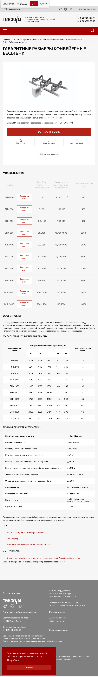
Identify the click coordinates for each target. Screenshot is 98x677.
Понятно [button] (29, 667)
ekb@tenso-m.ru (56, 621)
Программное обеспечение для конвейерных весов (30, 544)
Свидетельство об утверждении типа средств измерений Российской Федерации (43, 558)
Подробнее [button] (13, 660)
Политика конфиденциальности (19, 612)
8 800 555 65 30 (12, 620)
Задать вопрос (49, 141)
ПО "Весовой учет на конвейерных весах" (25, 532)
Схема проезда (57, 612)
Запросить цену (24, 197)
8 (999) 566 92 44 (12, 630)
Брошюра (20, 141)
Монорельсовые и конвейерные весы (47, 39)
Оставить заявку (11, 9)
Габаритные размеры (49, 154)
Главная (6, 39)
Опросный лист (77, 141)
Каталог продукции (20, 39)
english (93, 9)
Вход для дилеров (58, 630)
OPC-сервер (12, 538)
